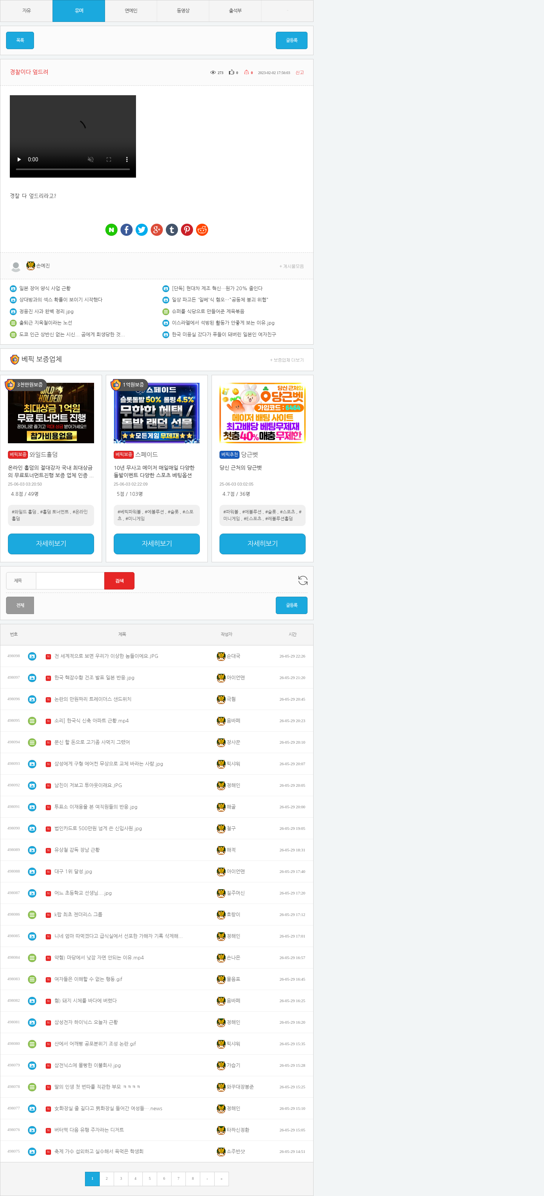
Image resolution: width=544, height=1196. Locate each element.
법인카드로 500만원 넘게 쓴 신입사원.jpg (98, 828)
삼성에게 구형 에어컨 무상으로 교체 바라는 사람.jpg (108, 763)
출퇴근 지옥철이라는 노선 (45, 322)
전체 (20, 605)
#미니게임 (135, 519)
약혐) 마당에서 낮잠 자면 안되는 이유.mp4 (99, 957)
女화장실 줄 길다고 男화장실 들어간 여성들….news (108, 1108)
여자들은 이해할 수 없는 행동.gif (88, 979)
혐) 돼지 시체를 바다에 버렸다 (85, 1000)
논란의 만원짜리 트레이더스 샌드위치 (92, 699)
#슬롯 (173, 512)
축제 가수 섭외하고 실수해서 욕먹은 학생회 (99, 1151)
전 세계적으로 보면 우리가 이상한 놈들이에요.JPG (106, 656)
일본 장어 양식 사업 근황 (45, 288)
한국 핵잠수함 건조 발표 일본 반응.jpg (94, 677)
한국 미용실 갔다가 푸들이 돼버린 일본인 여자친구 (224, 334)
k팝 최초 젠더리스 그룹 (78, 914)
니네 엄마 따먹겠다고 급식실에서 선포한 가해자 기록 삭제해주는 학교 (120, 936)
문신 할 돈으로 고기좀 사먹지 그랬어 (92, 742)
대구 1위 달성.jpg (73, 871)
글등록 (291, 40)
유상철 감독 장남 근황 (77, 850)
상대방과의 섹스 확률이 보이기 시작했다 (60, 299)
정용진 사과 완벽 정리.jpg (46, 311)
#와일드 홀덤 (24, 512)
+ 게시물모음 (292, 266)
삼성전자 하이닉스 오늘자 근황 (86, 1022)
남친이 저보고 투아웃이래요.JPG (88, 785)
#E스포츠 (252, 519)
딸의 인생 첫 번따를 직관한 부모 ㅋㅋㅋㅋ (97, 1087)
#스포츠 (287, 512)
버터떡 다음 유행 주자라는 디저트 (89, 1130)
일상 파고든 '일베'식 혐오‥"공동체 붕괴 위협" (220, 299)
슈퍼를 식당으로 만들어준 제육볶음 (208, 311)
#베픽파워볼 (129, 512)
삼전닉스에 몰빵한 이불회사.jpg (87, 1065)
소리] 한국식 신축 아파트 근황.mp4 (91, 720)
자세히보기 (51, 543)
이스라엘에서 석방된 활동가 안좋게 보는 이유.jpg (223, 322)
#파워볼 (230, 512)
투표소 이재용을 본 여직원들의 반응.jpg (96, 807)
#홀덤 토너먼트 (54, 512)
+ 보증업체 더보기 (287, 359)
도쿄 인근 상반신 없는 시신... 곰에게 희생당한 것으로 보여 (72, 334)
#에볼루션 (154, 512)
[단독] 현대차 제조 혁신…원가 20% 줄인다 (217, 288)
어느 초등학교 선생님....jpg (83, 893)
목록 (20, 40)
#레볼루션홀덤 (279, 519)
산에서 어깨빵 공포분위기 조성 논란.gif (95, 1043)
